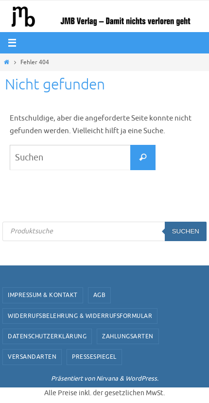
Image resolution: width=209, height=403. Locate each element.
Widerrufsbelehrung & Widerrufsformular (80, 316)
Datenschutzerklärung (47, 336)
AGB (99, 295)
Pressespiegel (94, 357)
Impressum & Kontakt (43, 295)
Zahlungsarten (128, 336)
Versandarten (32, 357)
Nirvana (107, 378)
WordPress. (141, 378)
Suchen (185, 231)
